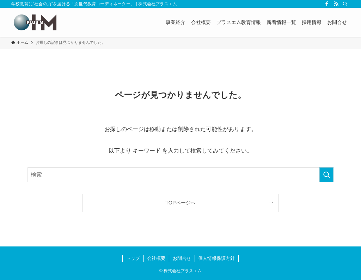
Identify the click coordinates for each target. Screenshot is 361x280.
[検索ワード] (180, 174)
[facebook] (326, 4)
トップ (133, 258)
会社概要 (156, 258)
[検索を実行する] (326, 174)
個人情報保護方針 (216, 258)
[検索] (345, 4)
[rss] (336, 4)
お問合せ (182, 258)
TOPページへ (180, 202)
